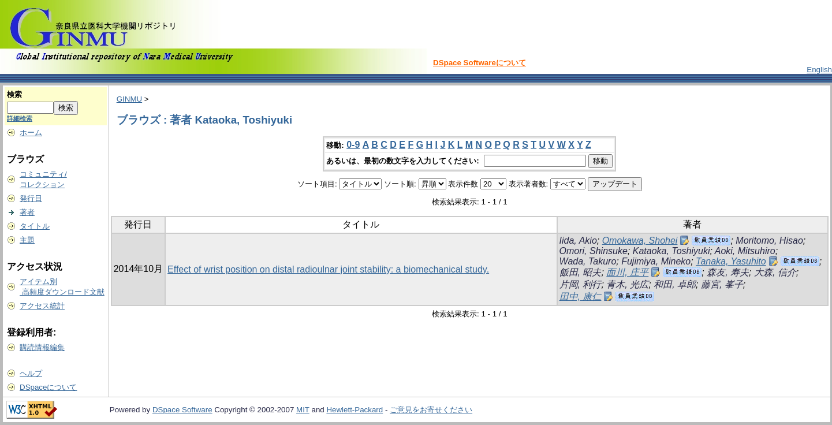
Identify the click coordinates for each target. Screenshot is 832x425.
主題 (27, 240)
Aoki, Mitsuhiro (745, 251)
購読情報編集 (42, 347)
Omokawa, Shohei (640, 240)
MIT (302, 409)
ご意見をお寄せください (431, 409)
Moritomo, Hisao (769, 240)
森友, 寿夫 (728, 272)
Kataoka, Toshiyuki (671, 251)
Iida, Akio (578, 240)
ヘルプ (31, 373)
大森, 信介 (775, 272)
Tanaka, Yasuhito (731, 261)
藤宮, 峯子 (722, 284)
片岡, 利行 (580, 284)
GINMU (129, 99)
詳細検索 (19, 118)
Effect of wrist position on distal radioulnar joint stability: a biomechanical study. (328, 269)
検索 (14, 94)
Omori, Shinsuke (593, 251)
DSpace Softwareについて (479, 62)
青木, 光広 (627, 284)
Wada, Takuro (588, 261)
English (819, 69)
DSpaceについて (48, 387)
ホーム (31, 132)
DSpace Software (182, 409)
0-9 (353, 145)
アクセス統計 (42, 305)
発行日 (31, 198)
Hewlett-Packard (354, 409)
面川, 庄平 (627, 272)
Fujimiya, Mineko (656, 261)
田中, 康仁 (580, 296)
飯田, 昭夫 (580, 272)
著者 (27, 212)
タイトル (35, 226)
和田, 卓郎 (675, 284)
